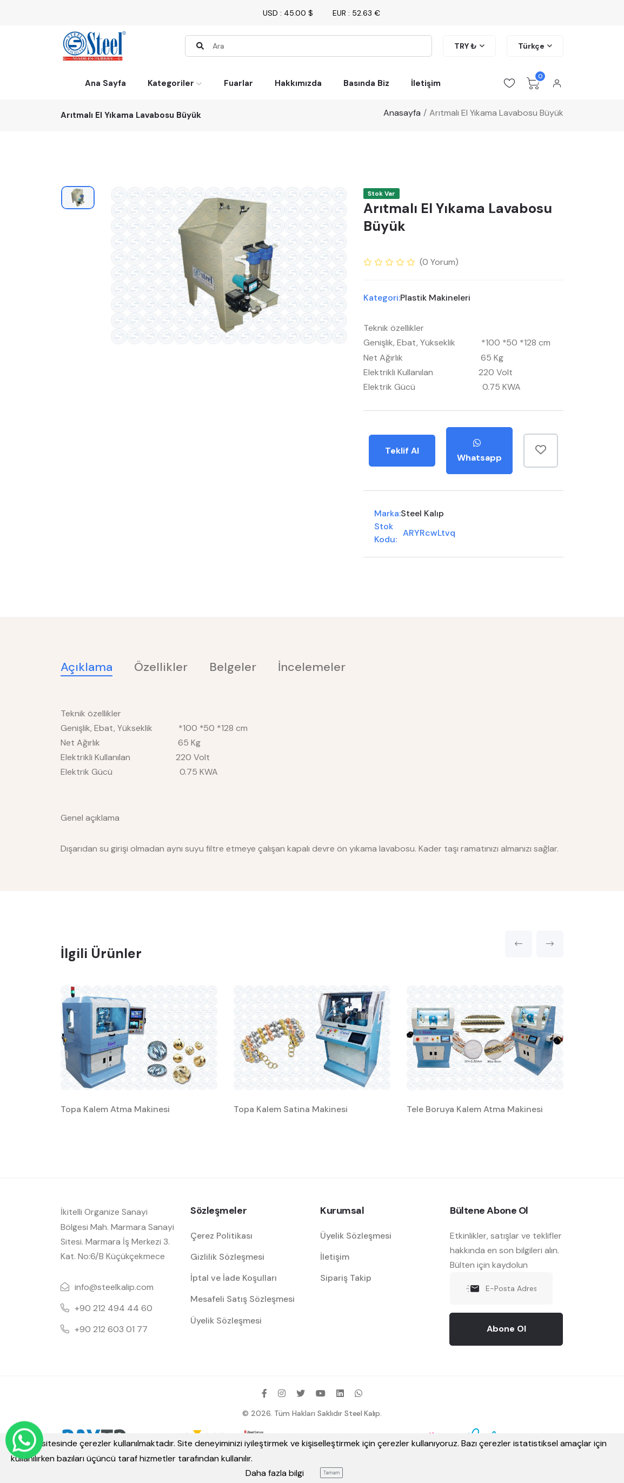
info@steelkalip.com (114, 1287)
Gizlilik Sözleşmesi (227, 1256)
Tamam (331, 1472)
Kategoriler (171, 83)
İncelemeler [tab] (312, 667)
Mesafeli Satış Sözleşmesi (242, 1299)
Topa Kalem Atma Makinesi (115, 1109)
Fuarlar (238, 83)
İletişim (426, 83)
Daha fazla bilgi (274, 1473)
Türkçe (531, 46)
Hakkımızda (298, 83)
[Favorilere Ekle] (540, 451)
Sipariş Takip (345, 1278)
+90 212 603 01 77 (111, 1329)
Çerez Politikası (221, 1235)
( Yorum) (439, 262)
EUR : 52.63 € (356, 13)
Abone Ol (506, 1328)
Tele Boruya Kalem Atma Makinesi (475, 1109)
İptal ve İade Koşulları (233, 1278)
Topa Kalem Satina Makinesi (291, 1109)
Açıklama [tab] (86, 667)
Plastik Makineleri (435, 297)
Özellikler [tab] (161, 667)
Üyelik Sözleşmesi (226, 1320)
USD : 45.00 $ (288, 13)
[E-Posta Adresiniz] (501, 1288)
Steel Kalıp (422, 513)
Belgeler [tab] (232, 667)
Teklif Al (402, 450)
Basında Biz (366, 83)
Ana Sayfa (105, 83)
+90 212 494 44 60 (113, 1308)
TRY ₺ (465, 46)
